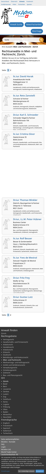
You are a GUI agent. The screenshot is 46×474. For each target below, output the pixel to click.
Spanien (29, 4)
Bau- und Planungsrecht (12, 375)
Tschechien (21, 4)
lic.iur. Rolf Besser (22, 238)
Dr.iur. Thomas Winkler (25, 200)
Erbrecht (6, 352)
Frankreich (29, 1)
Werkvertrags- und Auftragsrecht (16, 362)
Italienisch (7, 431)
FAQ (2, 444)
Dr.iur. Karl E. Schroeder (25, 114)
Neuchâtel (7, 417)
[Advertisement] (23, 174)
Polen (14, 4)
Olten (5, 409)
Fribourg (6, 407)
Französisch (7, 425)
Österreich (14, 1)
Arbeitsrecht (8, 344)
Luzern (6, 394)
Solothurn (7, 399)
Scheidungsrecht (9, 370)
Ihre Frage (36, 31)
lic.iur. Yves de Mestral (25, 257)
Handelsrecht (8, 347)
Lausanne (7, 389)
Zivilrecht (6, 373)
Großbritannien (6, 4)
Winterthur (7, 414)
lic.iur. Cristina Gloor (24, 133)
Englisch (6, 423)
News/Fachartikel (33, 24)
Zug (4, 396)
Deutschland (5, 1)
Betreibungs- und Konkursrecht (15, 357)
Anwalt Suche (16, 24)
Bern (5, 386)
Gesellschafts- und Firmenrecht (15, 342)
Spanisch (6, 428)
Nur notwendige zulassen (26, 471)
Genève (6, 391)
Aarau (5, 402)
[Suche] (41, 39)
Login (3, 447)
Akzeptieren (39, 471)
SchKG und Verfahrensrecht (14, 365)
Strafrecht (7, 355)
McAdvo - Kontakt (8, 442)
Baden (5, 412)
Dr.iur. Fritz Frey (21, 277)
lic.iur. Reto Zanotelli (24, 95)
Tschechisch (8, 433)
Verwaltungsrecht (10, 367)
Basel (5, 384)
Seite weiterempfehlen (10, 439)
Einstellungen (5, 471)
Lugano (6, 404)
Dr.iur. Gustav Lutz (23, 296)
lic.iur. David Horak (23, 76)
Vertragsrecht (8, 339)
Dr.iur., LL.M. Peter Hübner (27, 219)
